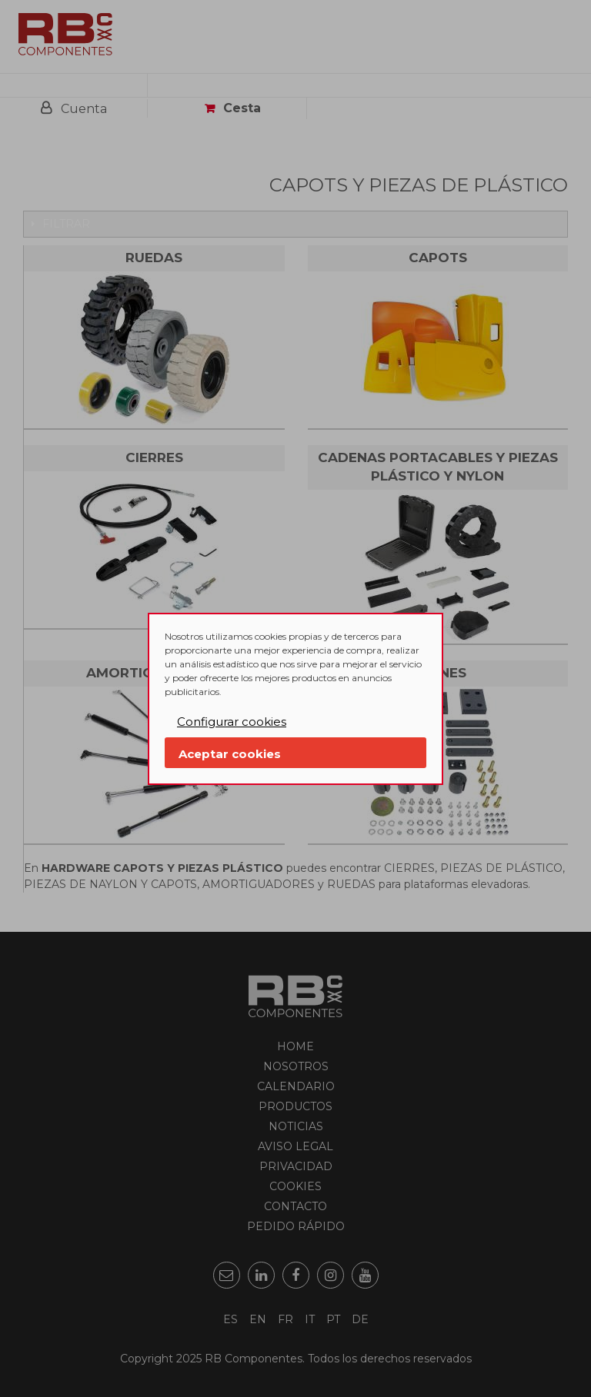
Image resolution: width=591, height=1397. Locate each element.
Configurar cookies (231, 721)
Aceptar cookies (230, 754)
